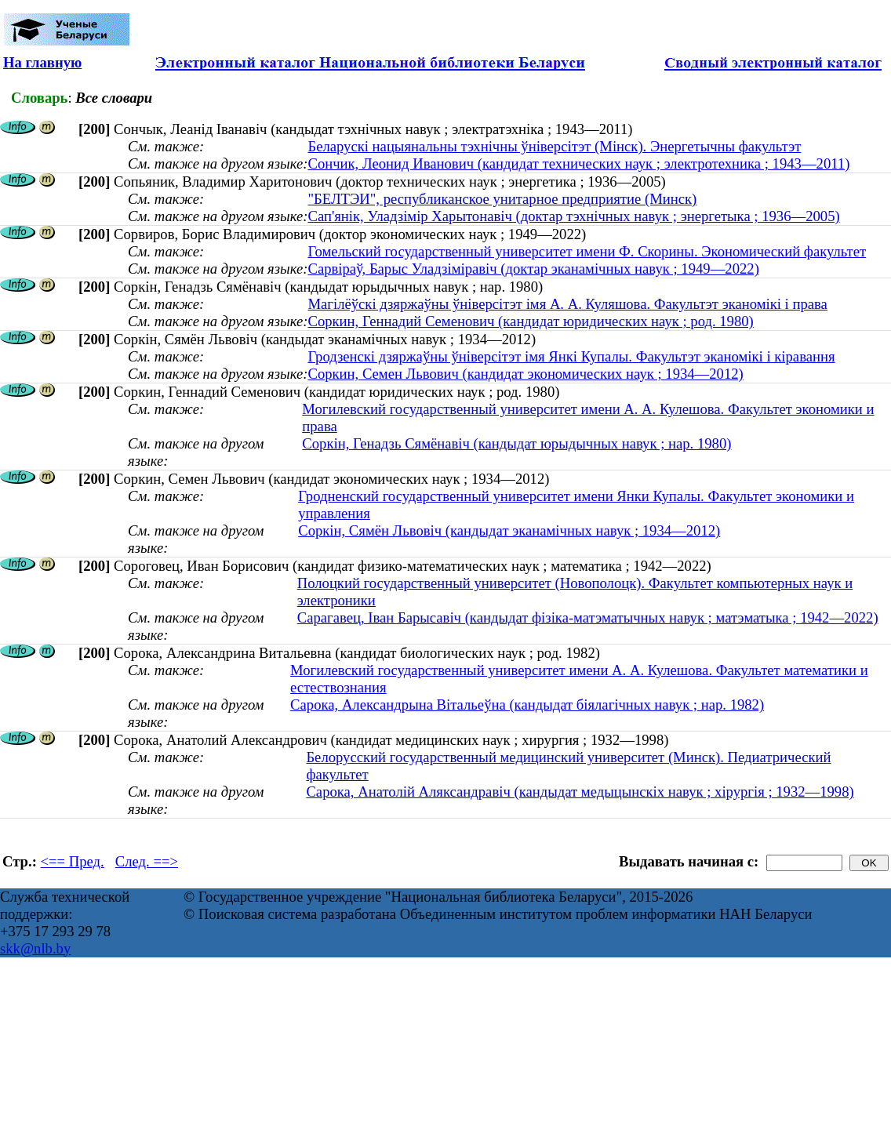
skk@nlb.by (35, 948)
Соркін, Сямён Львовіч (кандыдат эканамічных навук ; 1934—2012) (509, 530)
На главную (42, 62)
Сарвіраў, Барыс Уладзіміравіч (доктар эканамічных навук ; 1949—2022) (532, 268)
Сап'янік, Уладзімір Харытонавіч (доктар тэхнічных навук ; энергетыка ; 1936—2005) (573, 216)
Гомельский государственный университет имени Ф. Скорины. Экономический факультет (586, 251)
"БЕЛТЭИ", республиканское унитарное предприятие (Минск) (501, 199)
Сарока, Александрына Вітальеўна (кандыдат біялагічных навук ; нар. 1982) (527, 704)
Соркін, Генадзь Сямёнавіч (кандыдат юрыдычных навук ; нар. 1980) (516, 443)
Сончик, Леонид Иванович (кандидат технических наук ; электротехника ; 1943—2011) (578, 163)
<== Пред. (72, 861)
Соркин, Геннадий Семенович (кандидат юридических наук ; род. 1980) (530, 321)
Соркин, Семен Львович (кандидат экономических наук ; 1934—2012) (525, 373)
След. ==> (146, 861)
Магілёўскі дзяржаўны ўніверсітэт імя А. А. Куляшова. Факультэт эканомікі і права (567, 304)
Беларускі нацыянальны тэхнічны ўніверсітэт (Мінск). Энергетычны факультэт (554, 146)
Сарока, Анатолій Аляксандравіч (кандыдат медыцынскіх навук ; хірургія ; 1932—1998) (579, 791)
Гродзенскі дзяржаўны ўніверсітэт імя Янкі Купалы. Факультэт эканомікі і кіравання (571, 356)
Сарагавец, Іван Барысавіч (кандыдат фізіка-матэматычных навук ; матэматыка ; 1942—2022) (587, 617)
